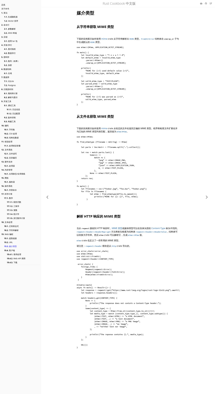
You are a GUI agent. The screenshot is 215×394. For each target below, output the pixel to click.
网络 (5, 178)
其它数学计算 (16, 218)
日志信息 (13, 109)
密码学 (5, 57)
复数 (12, 210)
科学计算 (6, 194)
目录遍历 (10, 157)
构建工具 (10, 121)
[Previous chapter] (47, 197)
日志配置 (13, 113)
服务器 (9, 182)
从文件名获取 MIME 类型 (95, 126)
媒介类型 (10, 246)
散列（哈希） (11, 61)
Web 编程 (7, 234)
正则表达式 (11, 226)
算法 (4, 13)
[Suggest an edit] (211, 3)
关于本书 (5, 8)
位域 (8, 73)
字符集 (9, 129)
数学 (8, 198)
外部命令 (10, 190)
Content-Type (158, 248)
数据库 (5, 77)
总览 (3, 4)
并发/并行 (6, 45)
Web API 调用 (16, 258)
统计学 (13, 214)
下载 (12, 262)
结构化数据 (11, 137)
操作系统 (6, 186)
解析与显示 (11, 97)
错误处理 (6, 141)
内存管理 (6, 170)
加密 (8, 65)
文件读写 (10, 153)
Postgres (10, 85)
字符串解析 (11, 230)
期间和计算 (11, 93)
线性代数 (14, 202)
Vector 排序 (11, 21)
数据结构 (6, 69)
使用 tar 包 (10, 41)
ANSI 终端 (10, 33)
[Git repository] (206, 3)
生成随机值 (11, 16)
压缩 (4, 37)
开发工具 (6, 101)
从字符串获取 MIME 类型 (95, 26)
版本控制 (10, 117)
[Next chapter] (207, 197)
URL (8, 242)
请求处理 (14, 254)
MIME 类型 (117, 248)
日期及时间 (7, 89)
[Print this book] (201, 3)
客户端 (9, 250)
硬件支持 (6, 161)
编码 (5, 125)
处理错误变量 (12, 145)
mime (104, 38)
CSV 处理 (10, 133)
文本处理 (6, 222)
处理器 (9, 166)
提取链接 (10, 238)
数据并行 (10, 53)
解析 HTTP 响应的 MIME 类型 (99, 237)
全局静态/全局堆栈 (14, 173)
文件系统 (6, 149)
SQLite (9, 81)
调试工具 (10, 105)
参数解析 (10, 29)
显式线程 (10, 49)
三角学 (13, 206)
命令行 (5, 25)
